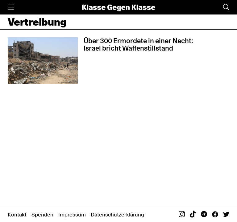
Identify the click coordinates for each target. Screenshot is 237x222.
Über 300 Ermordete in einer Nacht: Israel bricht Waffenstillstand (138, 44)
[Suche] (226, 7)
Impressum (72, 214)
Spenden (42, 214)
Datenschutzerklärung (117, 214)
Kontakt (17, 214)
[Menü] (11, 7)
